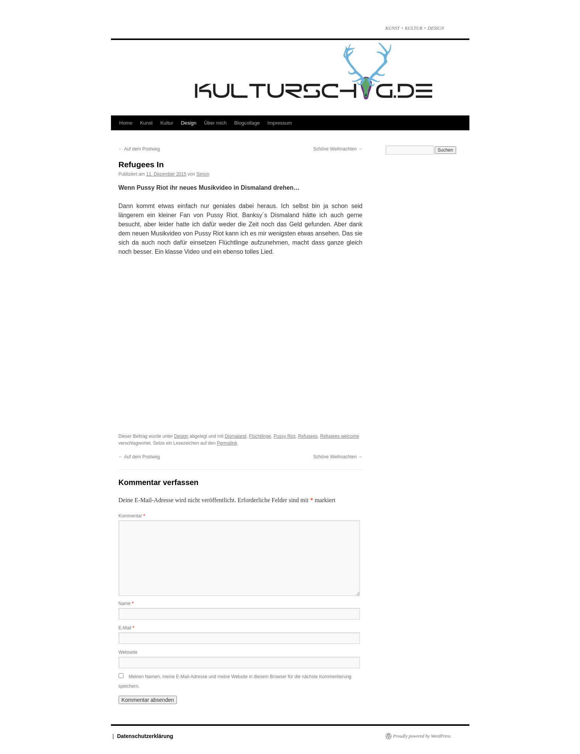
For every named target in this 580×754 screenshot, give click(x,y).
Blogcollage (247, 123)
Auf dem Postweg (139, 149)
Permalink (227, 443)
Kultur (166, 123)
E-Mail (127, 628)
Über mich (215, 123)
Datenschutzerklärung (145, 736)
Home (126, 123)
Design (188, 123)
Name (126, 603)
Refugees (307, 436)
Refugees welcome (339, 436)
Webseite (128, 652)
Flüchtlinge (260, 436)
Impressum (279, 123)
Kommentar (132, 516)
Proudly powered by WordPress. (422, 736)
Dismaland (235, 436)
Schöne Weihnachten (337, 149)
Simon (202, 174)
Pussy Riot (284, 436)
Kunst (146, 123)
